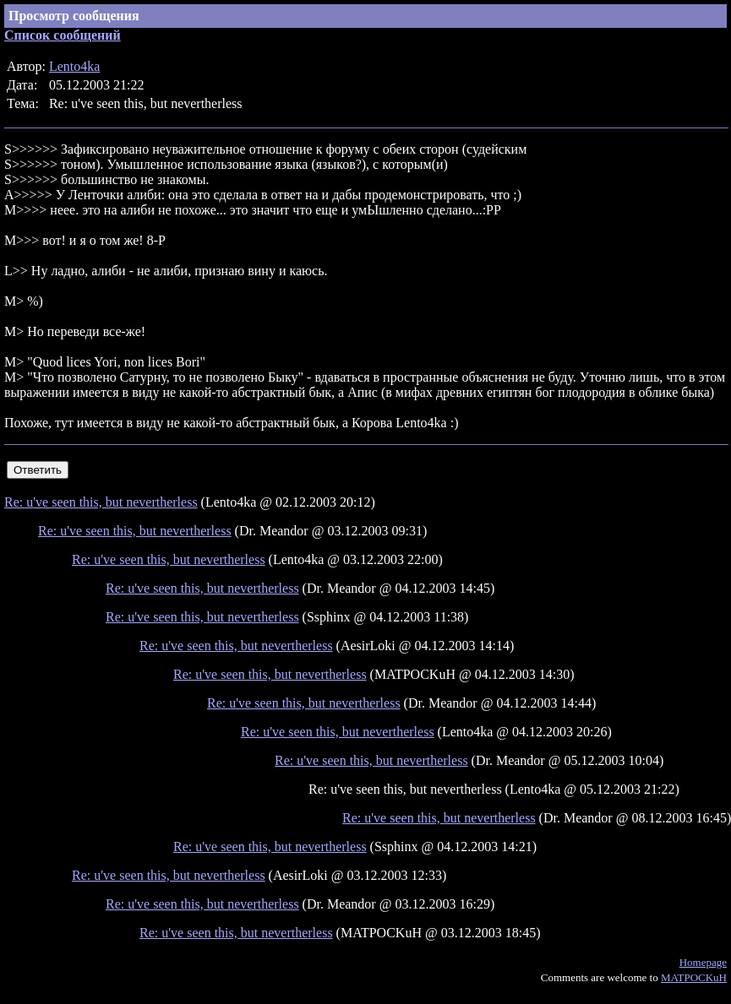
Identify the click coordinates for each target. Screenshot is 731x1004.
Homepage (703, 962)
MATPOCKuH (694, 977)
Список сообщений (62, 35)
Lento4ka (74, 66)
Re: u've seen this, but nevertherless (101, 502)
